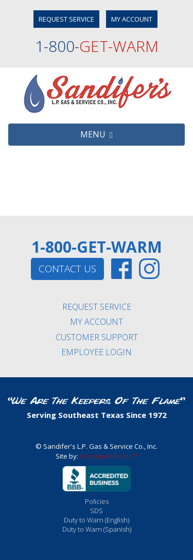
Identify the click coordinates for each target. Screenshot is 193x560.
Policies (97, 501)
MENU (96, 134)
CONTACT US (67, 268)
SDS (96, 510)
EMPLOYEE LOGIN (96, 352)
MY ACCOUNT (131, 19)
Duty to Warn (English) (96, 519)
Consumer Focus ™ (108, 456)
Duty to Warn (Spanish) (96, 529)
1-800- (97, 46)
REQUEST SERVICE (66, 19)
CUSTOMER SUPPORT (97, 337)
